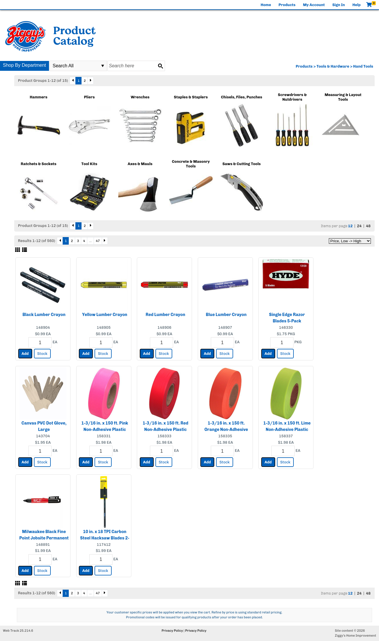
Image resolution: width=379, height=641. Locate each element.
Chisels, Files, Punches (241, 97)
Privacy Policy (172, 631)
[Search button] (160, 66)
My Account (314, 5)
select (103, 66)
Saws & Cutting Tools (241, 164)
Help (356, 5)
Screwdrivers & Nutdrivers (292, 97)
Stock (42, 353)
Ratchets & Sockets (39, 164)
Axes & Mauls (140, 164)
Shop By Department (24, 65)
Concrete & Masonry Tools (191, 163)
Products (287, 5)
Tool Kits (89, 164)
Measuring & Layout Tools (342, 97)
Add (25, 353)
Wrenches (140, 97)
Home (266, 5)
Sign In (338, 5)
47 (98, 241)
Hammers (39, 97)
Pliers (89, 97)
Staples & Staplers (191, 97)
